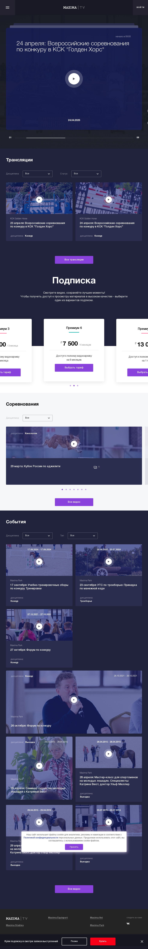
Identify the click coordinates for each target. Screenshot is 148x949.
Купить (102, 941)
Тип (62, 543)
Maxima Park (97, 928)
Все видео (74, 509)
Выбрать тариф (74, 368)
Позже (74, 941)
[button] (70, 385)
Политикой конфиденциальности (41, 837)
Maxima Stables (15, 928)
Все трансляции (74, 260)
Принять (74, 847)
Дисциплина (12, 174)
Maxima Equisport (58, 921)
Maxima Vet (96, 921)
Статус (64, 174)
